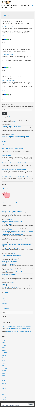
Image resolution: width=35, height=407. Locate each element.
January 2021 (4, 350)
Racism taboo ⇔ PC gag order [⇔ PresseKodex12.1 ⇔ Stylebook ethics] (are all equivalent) (16, 23)
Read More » (4, 35)
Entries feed (4, 396)
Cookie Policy (17, 405)
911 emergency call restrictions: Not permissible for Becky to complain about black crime (15, 277)
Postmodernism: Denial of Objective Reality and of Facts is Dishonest (12, 248)
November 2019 (4, 368)
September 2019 (4, 370)
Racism (10, 26)
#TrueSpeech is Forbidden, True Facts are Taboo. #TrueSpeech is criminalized (17, 328)
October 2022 (4, 342)
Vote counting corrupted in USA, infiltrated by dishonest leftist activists (12, 133)
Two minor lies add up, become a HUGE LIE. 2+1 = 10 (10, 123)
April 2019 (3, 378)
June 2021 (3, 347)
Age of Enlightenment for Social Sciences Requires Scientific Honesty (12, 234)
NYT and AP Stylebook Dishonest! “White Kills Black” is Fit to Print (12, 255)
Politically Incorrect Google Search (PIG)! (10, 202)
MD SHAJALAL (4, 326)
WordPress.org (4, 399)
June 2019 (3, 375)
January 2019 (4, 383)
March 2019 (4, 380)
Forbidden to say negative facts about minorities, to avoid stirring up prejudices (14, 271)
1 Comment (4, 54)
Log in (3, 394)
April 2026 (3, 339)
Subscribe (4, 113)
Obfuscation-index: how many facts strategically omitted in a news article (19, 326)
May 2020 (3, 363)
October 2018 (4, 388)
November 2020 (4, 353)
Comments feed (4, 397)
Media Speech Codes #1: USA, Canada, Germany (9, 224)
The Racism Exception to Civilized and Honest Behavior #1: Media (12, 221)
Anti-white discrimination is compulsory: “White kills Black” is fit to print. (13, 287)
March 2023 (4, 340)
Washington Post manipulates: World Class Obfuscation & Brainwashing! (14, 169)
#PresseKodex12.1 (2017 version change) (8, 264)
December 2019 (4, 367)
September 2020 (4, 357)
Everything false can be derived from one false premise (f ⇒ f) (11, 214)
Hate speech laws (4, 284)
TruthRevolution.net (6, 144)
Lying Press (3, 300)
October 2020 (4, 355)
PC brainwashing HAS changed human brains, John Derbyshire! (11, 126)
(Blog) (10, 117)
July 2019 (3, 373)
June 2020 (3, 362)
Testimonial (3, 306)
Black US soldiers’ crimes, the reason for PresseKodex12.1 (11, 281)
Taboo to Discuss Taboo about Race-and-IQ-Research (10, 241)
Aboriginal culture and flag (6, 155)
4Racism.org (4, 186)
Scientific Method (4, 303)
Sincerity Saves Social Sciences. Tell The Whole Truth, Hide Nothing (12, 211)
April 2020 (3, 365)
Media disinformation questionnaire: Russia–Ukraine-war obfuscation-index (13, 129)
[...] (15, 160)
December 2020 (4, 352)
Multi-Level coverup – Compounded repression (9, 274)
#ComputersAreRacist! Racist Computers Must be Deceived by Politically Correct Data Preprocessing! (16, 51)
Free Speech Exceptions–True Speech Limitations (9, 261)
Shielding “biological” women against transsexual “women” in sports (13, 148)
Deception (3, 298)
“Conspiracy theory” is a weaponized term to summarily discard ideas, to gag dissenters (15, 136)
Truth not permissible (5, 308)
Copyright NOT (4, 141)
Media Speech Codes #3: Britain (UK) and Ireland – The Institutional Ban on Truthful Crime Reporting (17, 119)
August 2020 (4, 358)
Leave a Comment (5, 26)
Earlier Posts (4, 209)
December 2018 (4, 385)
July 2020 (3, 360)
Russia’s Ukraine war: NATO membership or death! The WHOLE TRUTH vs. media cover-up (16, 176)
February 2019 (4, 381)
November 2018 (4, 386)
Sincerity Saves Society (5, 305)
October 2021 (4, 345)
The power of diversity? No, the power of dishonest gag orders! (11, 267)
